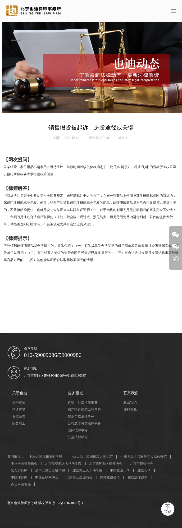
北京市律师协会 (141, 463)
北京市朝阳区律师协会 (105, 463)
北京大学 (144, 470)
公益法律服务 (78, 437)
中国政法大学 (120, 470)
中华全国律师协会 (24, 463)
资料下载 (130, 409)
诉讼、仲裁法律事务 (83, 402)
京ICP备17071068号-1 (67, 503)
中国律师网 (19, 477)
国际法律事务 (78, 430)
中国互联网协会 (46, 477)
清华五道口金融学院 (50, 470)
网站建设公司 (110, 477)
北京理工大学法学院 (87, 470)
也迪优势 (18, 409)
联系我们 (130, 402)
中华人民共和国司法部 (45, 457)
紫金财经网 (19, 470)
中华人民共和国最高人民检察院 (143, 457)
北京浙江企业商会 (79, 477)
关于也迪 (18, 402)
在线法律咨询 (137, 477)
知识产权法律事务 (81, 416)
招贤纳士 (18, 423)
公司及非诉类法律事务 (84, 423)
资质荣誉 (18, 416)
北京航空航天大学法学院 (63, 463)
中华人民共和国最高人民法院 (91, 457)
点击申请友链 (21, 484)
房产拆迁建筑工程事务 (84, 409)
